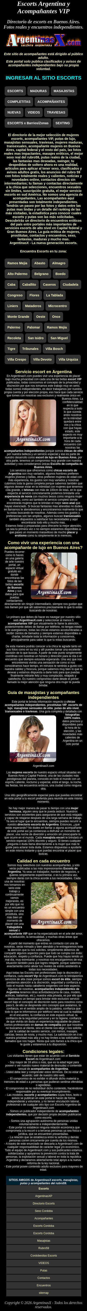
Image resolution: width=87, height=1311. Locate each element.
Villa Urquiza (68, 359)
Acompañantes (43, 1218)
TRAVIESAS (56, 112)
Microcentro (57, 306)
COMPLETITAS (18, 102)
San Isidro (36, 338)
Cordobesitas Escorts (43, 1255)
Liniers (12, 306)
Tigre (11, 349)
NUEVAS (14, 112)
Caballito (29, 284)
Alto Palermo (17, 274)
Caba (11, 284)
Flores (34, 295)
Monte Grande (18, 317)
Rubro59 (43, 1248)
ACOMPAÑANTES (51, 102)
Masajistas (43, 1240)
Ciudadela (70, 284)
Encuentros (44, 1285)
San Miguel (59, 338)
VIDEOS (34, 112)
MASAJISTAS (64, 91)
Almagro (58, 263)
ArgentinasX (42, 1303)
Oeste (40, 317)
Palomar (33, 327)
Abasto (39, 263)
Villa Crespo (16, 359)
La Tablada (54, 295)
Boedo (60, 274)
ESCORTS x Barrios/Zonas (27, 123)
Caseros (49, 284)
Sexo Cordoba (44, 1211)
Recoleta (14, 338)
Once (56, 317)
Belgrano (41, 274)
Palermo (13, 327)
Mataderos (33, 306)
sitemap (43, 1292)
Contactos (43, 1278)
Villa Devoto (42, 359)
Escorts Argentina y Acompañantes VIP (43, 7)
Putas (43, 1270)
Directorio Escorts (44, 1203)
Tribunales (30, 349)
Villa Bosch (54, 349)
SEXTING (62, 123)
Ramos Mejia (17, 263)
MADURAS (38, 91)
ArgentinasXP (43, 1196)
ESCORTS (15, 91)
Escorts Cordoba (43, 1225)
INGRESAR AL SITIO (43, 78)
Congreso (15, 295)
